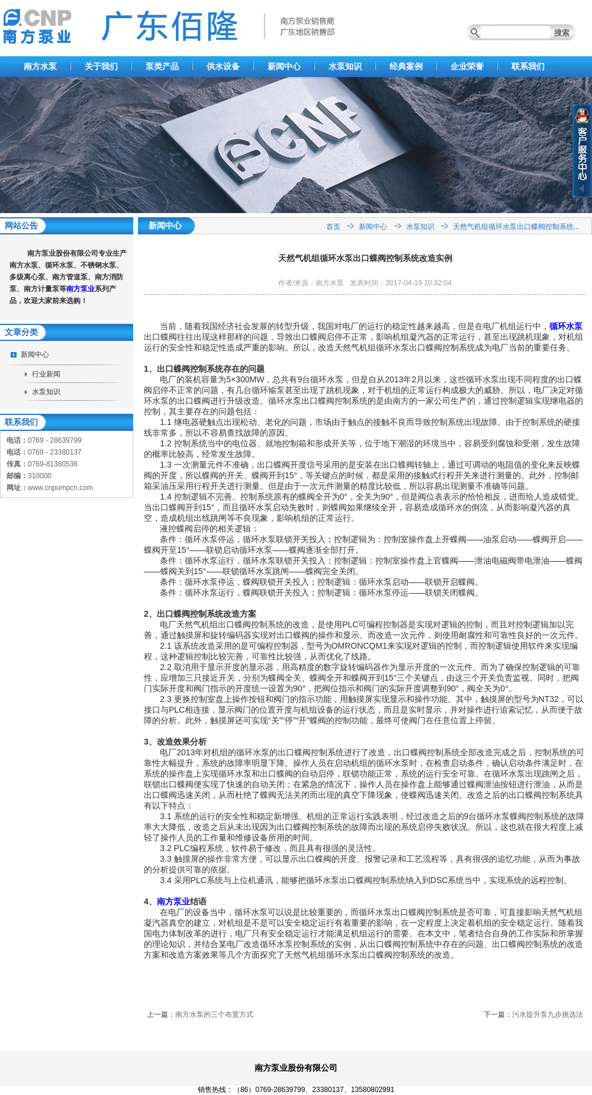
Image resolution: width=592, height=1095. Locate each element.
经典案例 (406, 66)
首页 (333, 227)
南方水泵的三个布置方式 (214, 1014)
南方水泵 (40, 66)
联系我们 (528, 66)
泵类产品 (162, 66)
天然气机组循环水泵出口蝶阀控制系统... (516, 227)
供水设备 (223, 66)
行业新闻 (46, 374)
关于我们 (101, 66)
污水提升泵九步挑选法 (547, 1014)
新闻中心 (284, 66)
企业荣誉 (467, 66)
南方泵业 (80, 289)
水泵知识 (345, 66)
